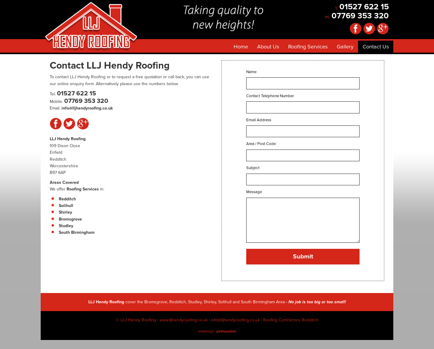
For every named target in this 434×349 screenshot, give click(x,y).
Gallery (345, 46)
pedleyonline (226, 331)
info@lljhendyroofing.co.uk (235, 320)
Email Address (258, 120)
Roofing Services (308, 46)
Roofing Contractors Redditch (290, 320)
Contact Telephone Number (270, 96)
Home (241, 46)
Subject (252, 167)
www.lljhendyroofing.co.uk (183, 320)
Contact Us (376, 46)
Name (251, 71)
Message (254, 192)
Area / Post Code (261, 143)
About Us (268, 46)
